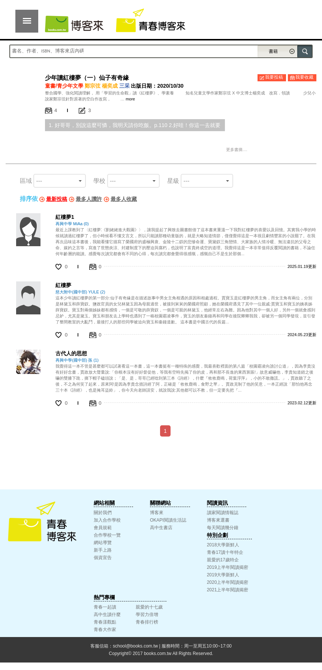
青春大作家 (105, 629)
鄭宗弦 (92, 86)
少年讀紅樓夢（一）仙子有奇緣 (87, 78)
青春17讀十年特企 (225, 552)
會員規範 (103, 527)
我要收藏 (304, 77)
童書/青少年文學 (64, 86)
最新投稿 (56, 199)
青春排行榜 (147, 622)
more (130, 99)
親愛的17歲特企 (223, 559)
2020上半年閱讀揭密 (228, 582)
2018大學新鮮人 (223, 544)
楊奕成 (110, 86)
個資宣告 (103, 557)
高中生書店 (161, 527)
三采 (124, 86)
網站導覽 (103, 542)
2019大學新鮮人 (223, 574)
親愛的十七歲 (149, 607)
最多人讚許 (89, 199)
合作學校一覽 (107, 535)
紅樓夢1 (64, 217)
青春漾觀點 (105, 622)
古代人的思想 (71, 353)
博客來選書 (218, 520)
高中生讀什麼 (107, 614)
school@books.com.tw (135, 646)
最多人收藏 (124, 199)
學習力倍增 (147, 614)
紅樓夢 (63, 285)
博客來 (156, 512)
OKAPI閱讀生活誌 (168, 520)
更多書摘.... (236, 149)
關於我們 (103, 512)
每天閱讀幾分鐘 (222, 527)
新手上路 (103, 550)
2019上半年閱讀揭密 (228, 567)
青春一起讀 (105, 607)
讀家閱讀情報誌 (222, 512)
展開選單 (26, 21)
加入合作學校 (107, 520)
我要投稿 (274, 77)
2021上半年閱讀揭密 (228, 589)
